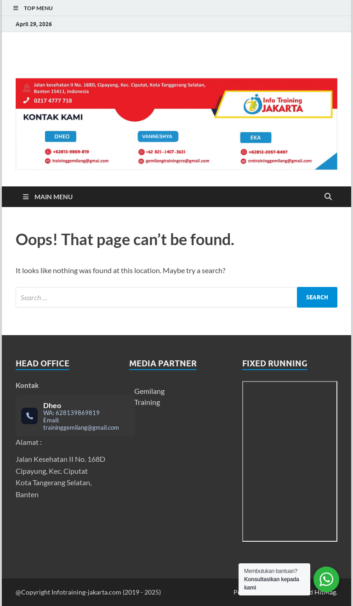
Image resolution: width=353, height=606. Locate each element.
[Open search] (328, 197)
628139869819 (78, 412)
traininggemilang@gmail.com (81, 427)
